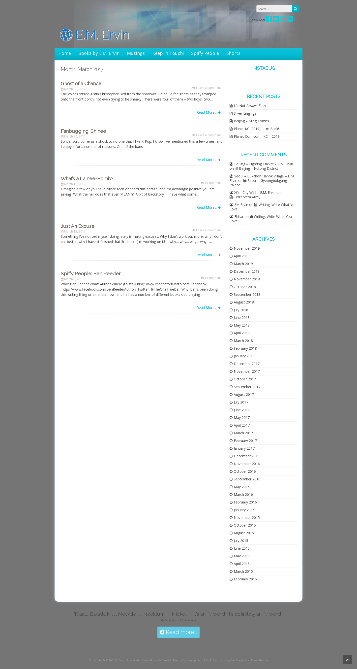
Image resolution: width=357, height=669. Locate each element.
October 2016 (245, 471)
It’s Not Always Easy (250, 105)
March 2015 (243, 571)
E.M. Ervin (94, 34)
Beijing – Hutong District (258, 168)
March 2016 (243, 494)
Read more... (178, 632)
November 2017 (247, 371)
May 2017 (242, 417)
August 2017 (244, 394)
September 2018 (247, 294)
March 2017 (243, 433)
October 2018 (245, 286)
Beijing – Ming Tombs (251, 121)
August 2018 (244, 302)
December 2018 (247, 271)
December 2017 (247, 363)
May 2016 (242, 486)
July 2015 (241, 540)
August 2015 (244, 533)
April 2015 (242, 563)
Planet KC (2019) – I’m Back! (256, 128)
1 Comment (213, 183)
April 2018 (242, 333)
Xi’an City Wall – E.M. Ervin (254, 192)
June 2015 (242, 548)
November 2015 (247, 517)
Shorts (233, 53)
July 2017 (241, 402)
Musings (136, 53)
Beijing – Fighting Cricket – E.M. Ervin (263, 164)
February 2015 (245, 579)
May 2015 (242, 556)
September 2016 (247, 479)
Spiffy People (205, 53)
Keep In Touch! (168, 53)
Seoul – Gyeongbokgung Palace (258, 182)
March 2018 (243, 340)
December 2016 (247, 456)
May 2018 (242, 325)
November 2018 (247, 279)
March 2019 (243, 263)
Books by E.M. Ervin (98, 53)
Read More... (209, 112)
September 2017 (247, 386)
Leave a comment (208, 88)
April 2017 (242, 425)
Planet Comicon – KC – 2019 (257, 136)
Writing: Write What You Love (263, 206)
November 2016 (247, 463)
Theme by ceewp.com (188, 660)
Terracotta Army (247, 197)
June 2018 (242, 317)
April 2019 (242, 256)
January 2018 (244, 356)
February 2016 (245, 502)
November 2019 (247, 248)
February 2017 (245, 440)
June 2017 (242, 409)
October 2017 (245, 379)
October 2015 (245, 525)
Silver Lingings (245, 113)
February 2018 (245, 348)
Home (64, 53)
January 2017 (244, 448)
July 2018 (241, 309)
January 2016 (244, 509)
